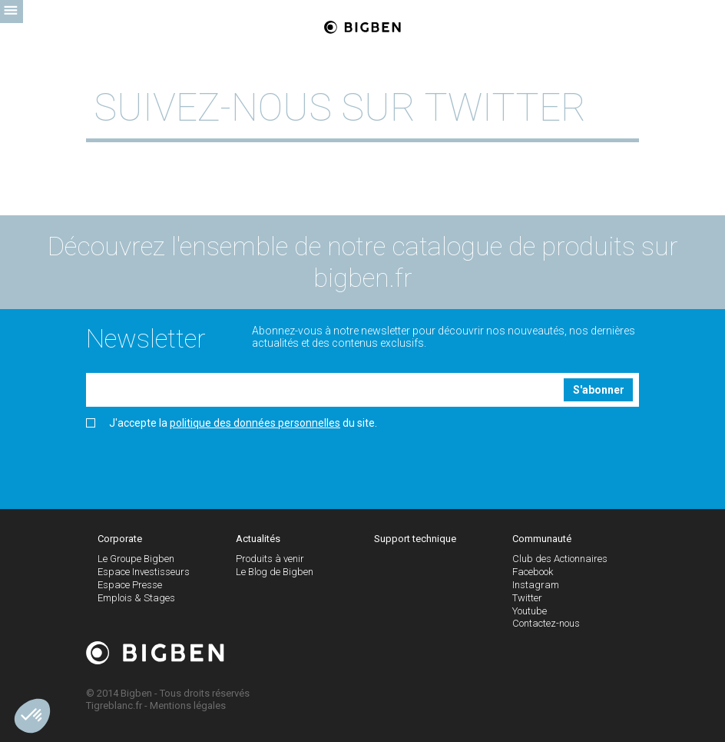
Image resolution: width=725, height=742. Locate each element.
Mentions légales (188, 705)
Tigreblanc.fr (114, 705)
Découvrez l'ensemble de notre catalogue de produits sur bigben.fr (363, 262)
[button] (32, 715)
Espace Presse (130, 585)
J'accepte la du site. (231, 423)
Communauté (541, 538)
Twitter (527, 598)
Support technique (415, 538)
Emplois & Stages (136, 598)
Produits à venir (270, 558)
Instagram (535, 585)
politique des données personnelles (255, 423)
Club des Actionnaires (559, 558)
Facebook (532, 571)
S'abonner (598, 390)
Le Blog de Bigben (274, 571)
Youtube (529, 611)
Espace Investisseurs (144, 571)
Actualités (258, 538)
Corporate (120, 538)
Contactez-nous (546, 623)
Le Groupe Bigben (136, 558)
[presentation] (202, 464)
